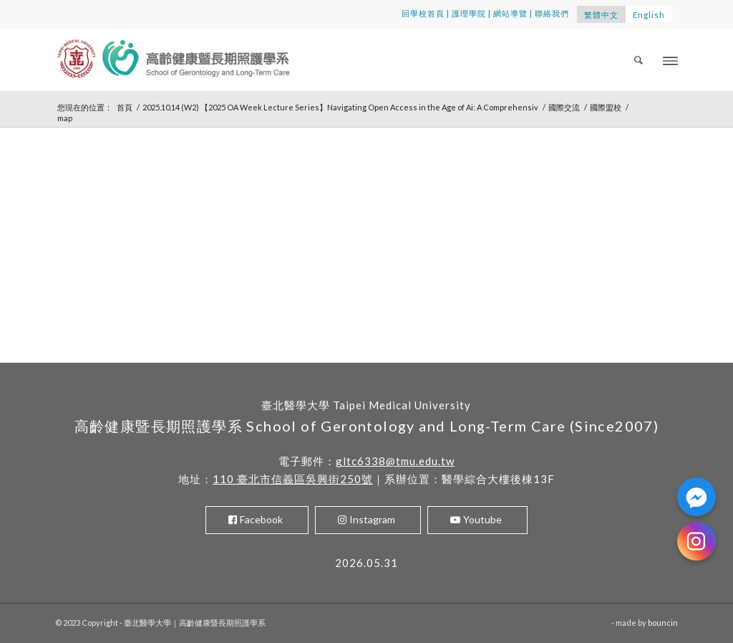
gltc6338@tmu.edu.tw (395, 460)
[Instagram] (696, 541)
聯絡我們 (552, 13)
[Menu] (670, 60)
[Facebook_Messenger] (696, 496)
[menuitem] (639, 59)
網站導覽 (510, 13)
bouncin (663, 622)
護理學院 (469, 13)
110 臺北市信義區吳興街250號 (293, 478)
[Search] (639, 59)
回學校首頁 (423, 13)
